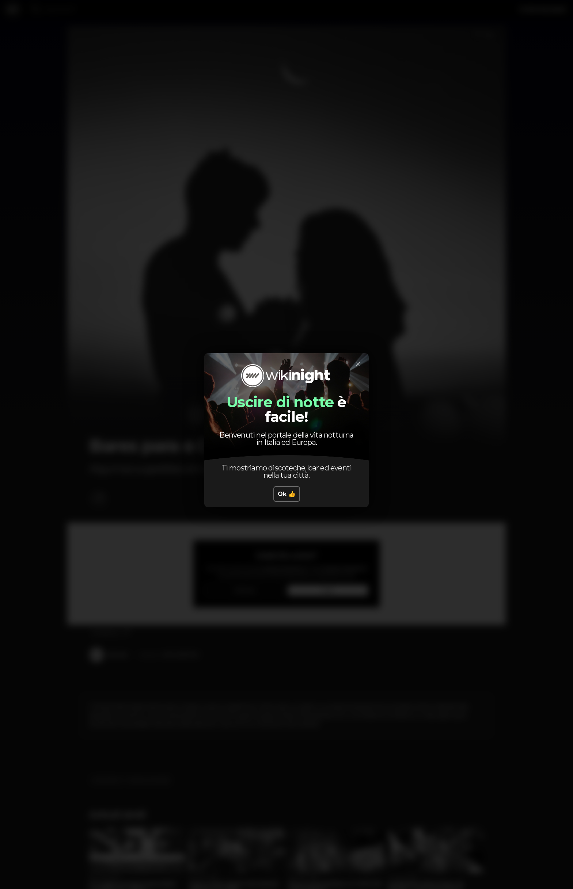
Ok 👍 (287, 494)
